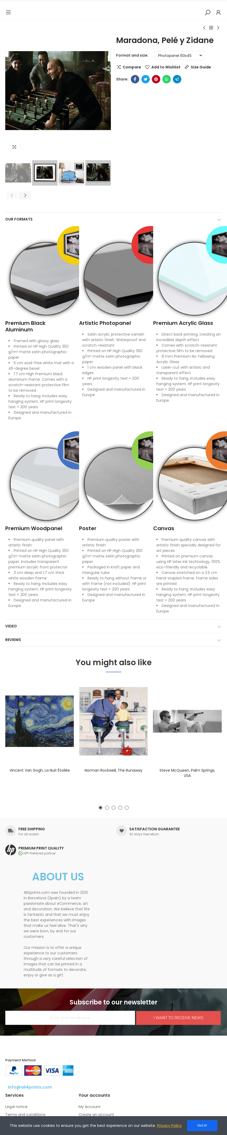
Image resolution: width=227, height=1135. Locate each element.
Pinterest (156, 79)
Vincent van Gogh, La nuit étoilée (39, 770)
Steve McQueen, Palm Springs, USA (187, 773)
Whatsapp (166, 79)
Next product (218, 27)
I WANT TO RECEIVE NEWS (178, 1017)
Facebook (135, 79)
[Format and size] (178, 55)
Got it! (202, 1125)
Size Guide (201, 67)
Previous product (205, 27)
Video (11, 626)
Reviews (13, 639)
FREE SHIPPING (31, 829)
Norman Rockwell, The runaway (113, 770)
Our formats (19, 219)
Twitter (145, 79)
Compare (132, 67)
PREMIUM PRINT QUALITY (41, 848)
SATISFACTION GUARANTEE (154, 829)
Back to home (211, 27)
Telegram (177, 79)
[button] (10, 90)
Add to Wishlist (165, 67)
